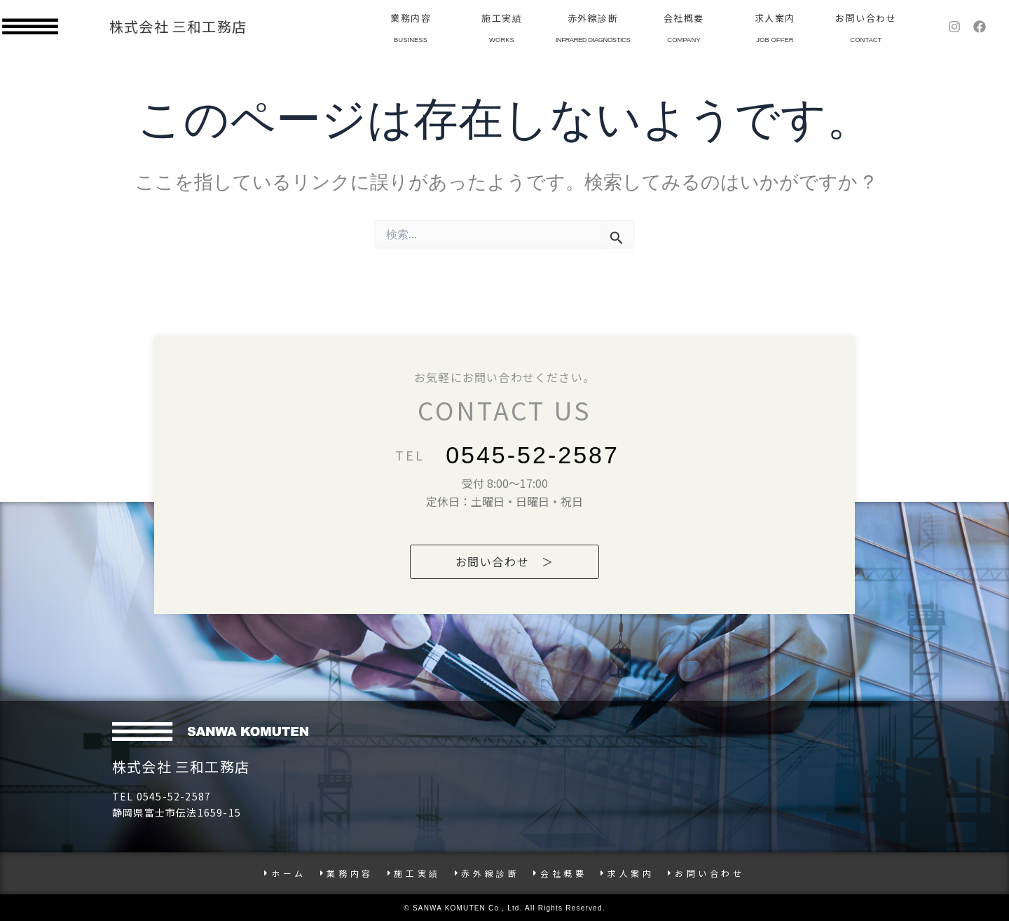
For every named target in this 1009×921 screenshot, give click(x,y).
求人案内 (775, 18)
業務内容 (410, 18)
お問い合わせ (865, 18)
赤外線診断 (593, 18)
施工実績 (501, 18)
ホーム (285, 873)
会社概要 (684, 18)
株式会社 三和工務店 (178, 26)
